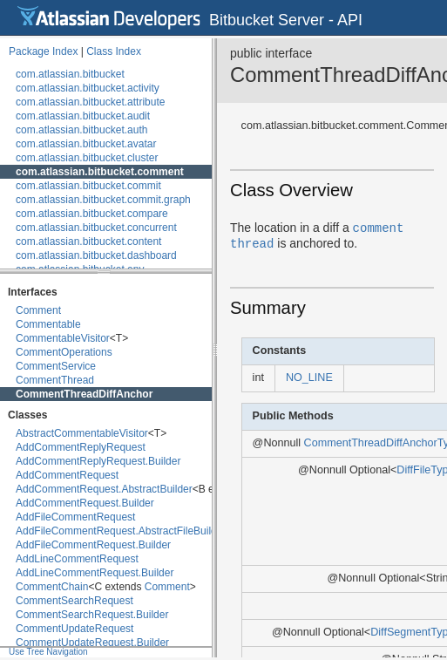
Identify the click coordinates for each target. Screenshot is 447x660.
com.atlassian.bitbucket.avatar (86, 144)
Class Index (113, 51)
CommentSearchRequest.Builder (92, 615)
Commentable (48, 324)
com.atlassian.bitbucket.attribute (90, 102)
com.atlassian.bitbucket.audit (83, 116)
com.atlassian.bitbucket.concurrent (96, 227)
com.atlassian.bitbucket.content (88, 241)
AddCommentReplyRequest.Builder (98, 461)
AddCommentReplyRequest (81, 447)
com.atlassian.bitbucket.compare (92, 214)
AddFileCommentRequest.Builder (93, 545)
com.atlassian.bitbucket (70, 74)
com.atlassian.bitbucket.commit (88, 186)
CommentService (56, 366)
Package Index (43, 51)
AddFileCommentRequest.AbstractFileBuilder (121, 531)
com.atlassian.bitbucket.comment (100, 172)
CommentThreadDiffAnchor (84, 394)
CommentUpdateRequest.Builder (92, 642)
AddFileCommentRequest (75, 517)
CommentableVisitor (63, 338)
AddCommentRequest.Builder (85, 503)
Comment (38, 310)
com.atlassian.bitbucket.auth (81, 130)
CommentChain (52, 587)
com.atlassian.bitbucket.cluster (87, 158)
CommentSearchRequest (74, 601)
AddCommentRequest (67, 475)
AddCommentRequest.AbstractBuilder (104, 489)
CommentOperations (64, 352)
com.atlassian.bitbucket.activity (87, 88)
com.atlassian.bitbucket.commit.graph (103, 200)
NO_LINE (309, 377)
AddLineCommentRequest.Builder (94, 573)
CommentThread (55, 380)
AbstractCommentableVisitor (82, 433)
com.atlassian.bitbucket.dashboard (96, 255)
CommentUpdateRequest (74, 629)
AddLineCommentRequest (77, 559)
